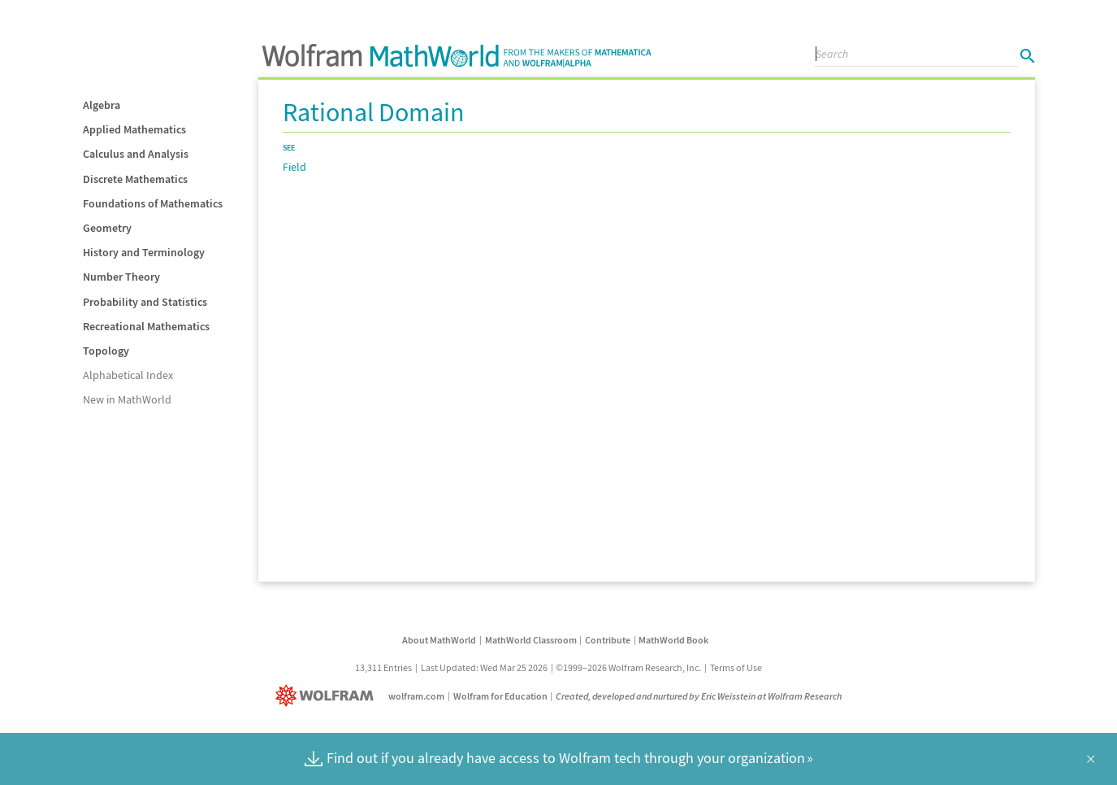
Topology (106, 350)
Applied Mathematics (134, 129)
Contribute (607, 640)
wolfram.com (416, 696)
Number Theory (121, 276)
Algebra (101, 105)
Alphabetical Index (128, 375)
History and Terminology (144, 252)
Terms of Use (736, 667)
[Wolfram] (327, 696)
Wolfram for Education (500, 696)
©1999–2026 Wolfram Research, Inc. (628, 667)
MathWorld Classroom (531, 640)
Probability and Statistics (145, 301)
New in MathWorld (127, 399)
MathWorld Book (673, 640)
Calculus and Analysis (135, 153)
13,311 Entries (383, 667)
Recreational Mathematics (146, 326)
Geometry (107, 227)
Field (294, 166)
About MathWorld (439, 640)
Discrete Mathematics (135, 179)
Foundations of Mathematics (153, 203)
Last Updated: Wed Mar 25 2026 (484, 667)
